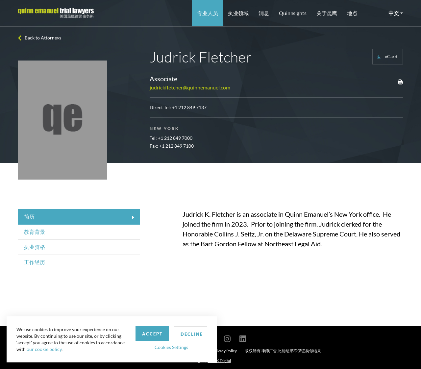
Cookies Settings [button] (171, 347)
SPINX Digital (219, 360)
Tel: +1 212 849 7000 (171, 138)
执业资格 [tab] (34, 247)
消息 (264, 13)
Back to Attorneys (43, 37)
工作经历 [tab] (34, 262)
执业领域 (238, 13)
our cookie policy (44, 349)
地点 (352, 13)
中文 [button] (393, 13)
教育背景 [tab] (34, 232)
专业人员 (207, 13)
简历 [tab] (29, 216)
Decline (192, 334)
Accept (152, 333)
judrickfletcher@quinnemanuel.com (190, 87)
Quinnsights (293, 13)
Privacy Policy (225, 350)
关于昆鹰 (326, 13)
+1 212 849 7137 (189, 107)
